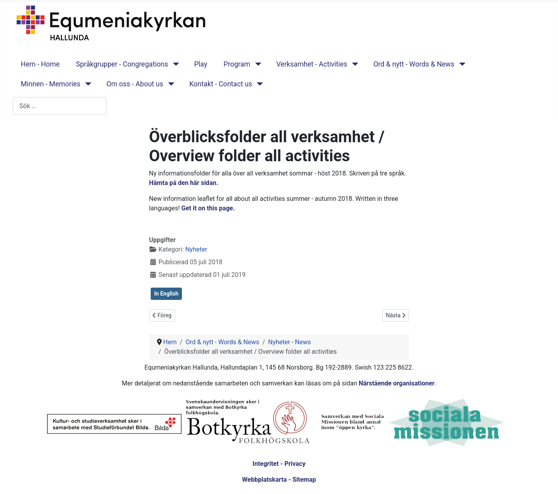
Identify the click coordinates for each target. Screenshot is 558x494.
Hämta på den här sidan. (184, 183)
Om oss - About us (134, 84)
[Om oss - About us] (169, 84)
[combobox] (59, 106)
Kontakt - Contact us (220, 84)
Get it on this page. (209, 208)
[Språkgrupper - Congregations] (174, 64)
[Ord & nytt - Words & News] (460, 64)
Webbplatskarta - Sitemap (279, 479)
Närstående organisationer (397, 383)
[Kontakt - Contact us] (258, 84)
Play (200, 64)
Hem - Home (40, 64)
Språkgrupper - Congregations (122, 64)
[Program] (256, 64)
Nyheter (196, 249)
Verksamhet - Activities (311, 64)
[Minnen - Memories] (86, 84)
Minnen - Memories (51, 84)
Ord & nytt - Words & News (413, 64)
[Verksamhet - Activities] (353, 64)
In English (166, 293)
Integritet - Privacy (278, 463)
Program (236, 64)
